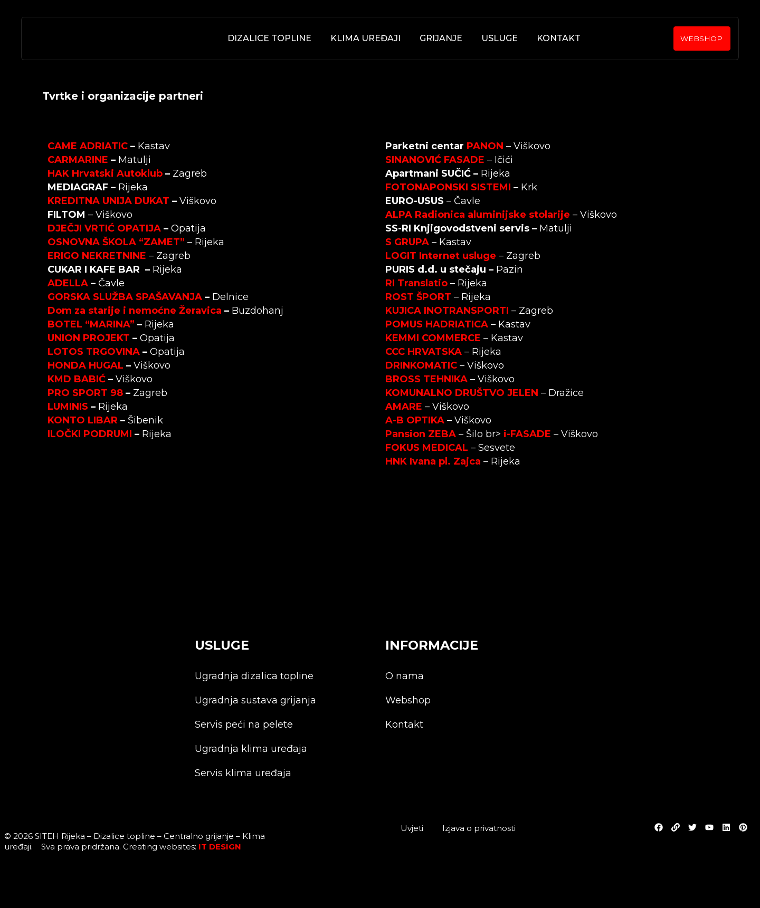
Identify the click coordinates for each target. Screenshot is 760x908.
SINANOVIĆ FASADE (434, 160)
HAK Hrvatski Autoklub (105, 173)
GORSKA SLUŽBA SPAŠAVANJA (125, 297)
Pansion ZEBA (420, 434)
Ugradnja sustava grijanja (255, 701)
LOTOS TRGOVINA (94, 352)
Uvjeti (412, 828)
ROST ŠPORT (418, 297)
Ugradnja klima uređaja (251, 749)
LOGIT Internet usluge (440, 256)
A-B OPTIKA (414, 420)
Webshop (408, 701)
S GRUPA (407, 242)
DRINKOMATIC (421, 365)
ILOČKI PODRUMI (90, 434)
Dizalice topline (269, 38)
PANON (485, 146)
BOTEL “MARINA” (91, 324)
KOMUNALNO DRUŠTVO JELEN (461, 393)
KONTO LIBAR (83, 420)
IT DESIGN (219, 847)
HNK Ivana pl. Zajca (433, 461)
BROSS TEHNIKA (426, 379)
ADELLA (68, 283)
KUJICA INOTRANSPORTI (447, 310)
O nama (404, 676)
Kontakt (558, 38)
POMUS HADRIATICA (436, 324)
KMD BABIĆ (77, 379)
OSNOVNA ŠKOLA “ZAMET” (116, 242)
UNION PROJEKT (89, 338)
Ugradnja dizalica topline (254, 676)
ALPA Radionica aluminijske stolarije (477, 214)
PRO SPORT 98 (85, 393)
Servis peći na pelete (244, 725)
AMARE (403, 406)
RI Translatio (416, 283)
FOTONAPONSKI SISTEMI (448, 187)
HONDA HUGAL (86, 365)
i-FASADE (527, 434)
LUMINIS (68, 406)
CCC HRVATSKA (423, 352)
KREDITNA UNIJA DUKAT (108, 201)
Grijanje (440, 38)
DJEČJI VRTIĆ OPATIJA (104, 228)
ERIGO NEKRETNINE (97, 256)
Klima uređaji (365, 38)
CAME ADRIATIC (88, 146)
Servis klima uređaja (243, 773)
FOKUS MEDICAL (426, 447)
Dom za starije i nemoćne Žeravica (135, 310)
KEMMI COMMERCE (433, 338)
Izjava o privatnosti (479, 828)
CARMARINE (78, 160)
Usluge (499, 38)
